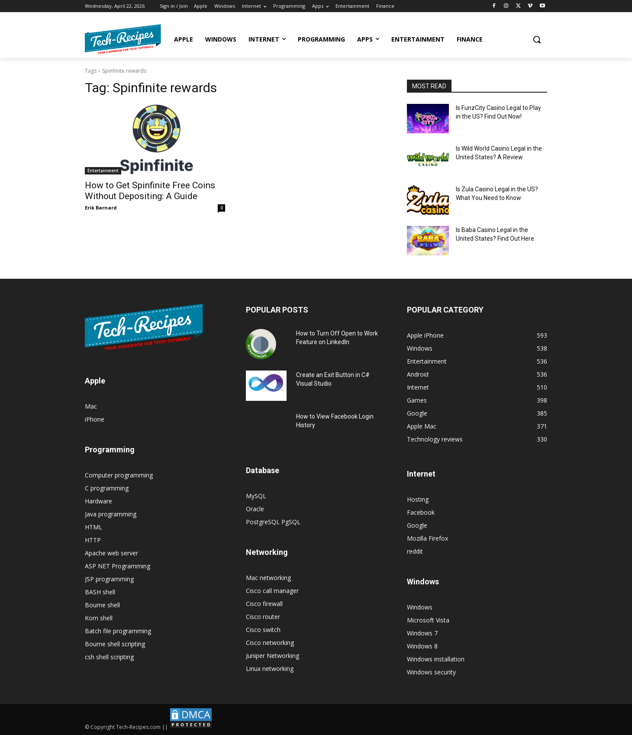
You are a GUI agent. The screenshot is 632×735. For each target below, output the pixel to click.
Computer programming (119, 475)
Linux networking (269, 668)
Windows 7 (422, 633)
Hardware (98, 501)
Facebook (421, 512)
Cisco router (263, 616)
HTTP (93, 540)
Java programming (110, 514)
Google (417, 525)
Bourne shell (102, 605)
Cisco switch (263, 629)
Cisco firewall (264, 604)
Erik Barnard (101, 207)
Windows (419, 607)
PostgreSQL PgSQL (273, 522)
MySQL (256, 496)
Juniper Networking (272, 655)
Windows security (431, 672)
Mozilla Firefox (427, 538)
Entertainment (103, 171)
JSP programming (109, 579)
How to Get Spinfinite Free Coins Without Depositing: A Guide (150, 190)
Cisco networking (270, 642)
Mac (91, 406)
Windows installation (435, 659)
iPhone (94, 419)
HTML (93, 527)
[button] (536, 39)
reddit (415, 551)
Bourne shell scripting (115, 644)
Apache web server (111, 553)
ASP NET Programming (117, 566)
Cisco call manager (272, 591)
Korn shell (99, 618)
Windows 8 (422, 646)
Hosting (418, 499)
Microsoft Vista (428, 620)
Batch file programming (118, 631)
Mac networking (268, 578)
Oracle (255, 509)
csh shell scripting (109, 657)
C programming (107, 488)
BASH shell (100, 592)
